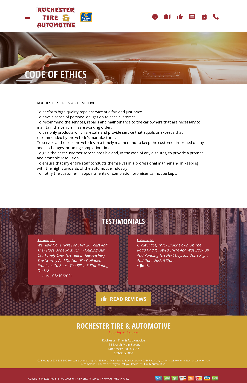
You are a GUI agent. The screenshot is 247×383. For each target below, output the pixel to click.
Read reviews (123, 299)
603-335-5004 (123, 353)
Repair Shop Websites (62, 378)
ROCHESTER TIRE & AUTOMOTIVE (66, 102)
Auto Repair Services (123, 332)
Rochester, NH (46, 240)
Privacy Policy (121, 378)
